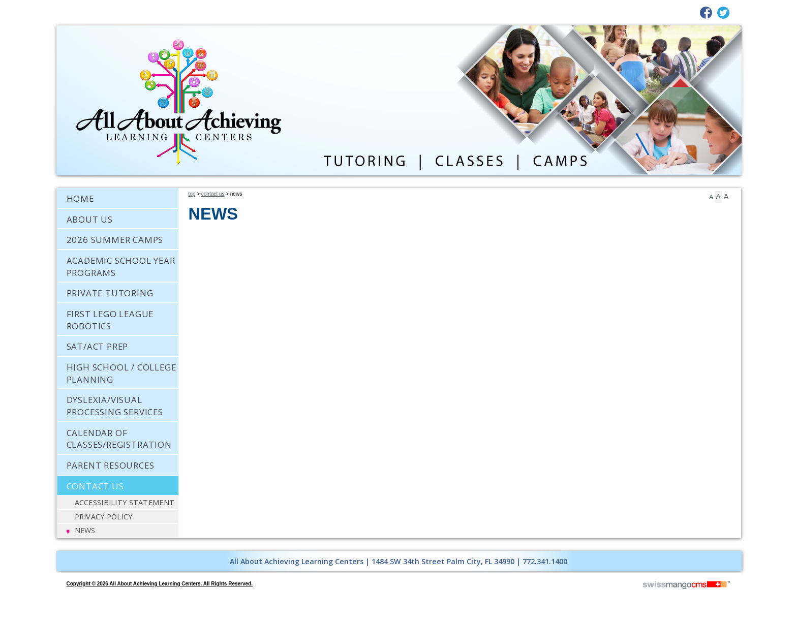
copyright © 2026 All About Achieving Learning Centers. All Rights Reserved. (160, 583)
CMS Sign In (62, 544)
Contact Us (213, 194)
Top (192, 194)
